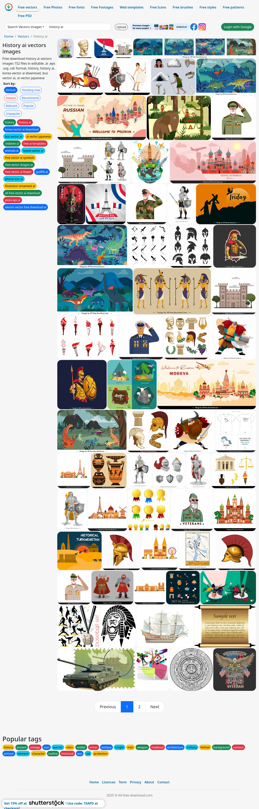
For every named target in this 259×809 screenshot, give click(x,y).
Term (123, 782)
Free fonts (77, 7)
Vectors (23, 36)
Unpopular (13, 114)
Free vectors (27, 7)
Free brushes (183, 7)
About (149, 782)
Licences (108, 782)
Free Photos (53, 7)
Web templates (131, 7)
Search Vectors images (24, 27)
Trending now (31, 90)
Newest (11, 98)
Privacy (135, 782)
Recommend (30, 98)
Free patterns (233, 7)
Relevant (11, 106)
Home (8, 36)
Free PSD (25, 16)
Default (11, 90)
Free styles (208, 7)
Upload (121, 27)
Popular (28, 106)
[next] (154, 706)
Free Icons (158, 7)
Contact (163, 782)
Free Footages (102, 7)
